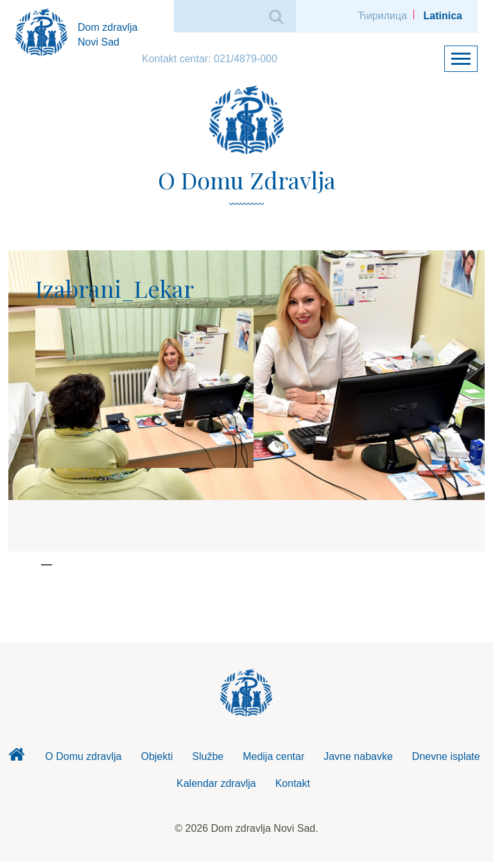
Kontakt (292, 783)
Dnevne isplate (446, 756)
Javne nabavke (358, 756)
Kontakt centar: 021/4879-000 (209, 58)
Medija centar (273, 756)
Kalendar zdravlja (216, 783)
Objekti (157, 756)
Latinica (443, 15)
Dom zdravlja (16, 758)
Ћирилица (382, 15)
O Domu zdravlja (83, 756)
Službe (207, 756)
